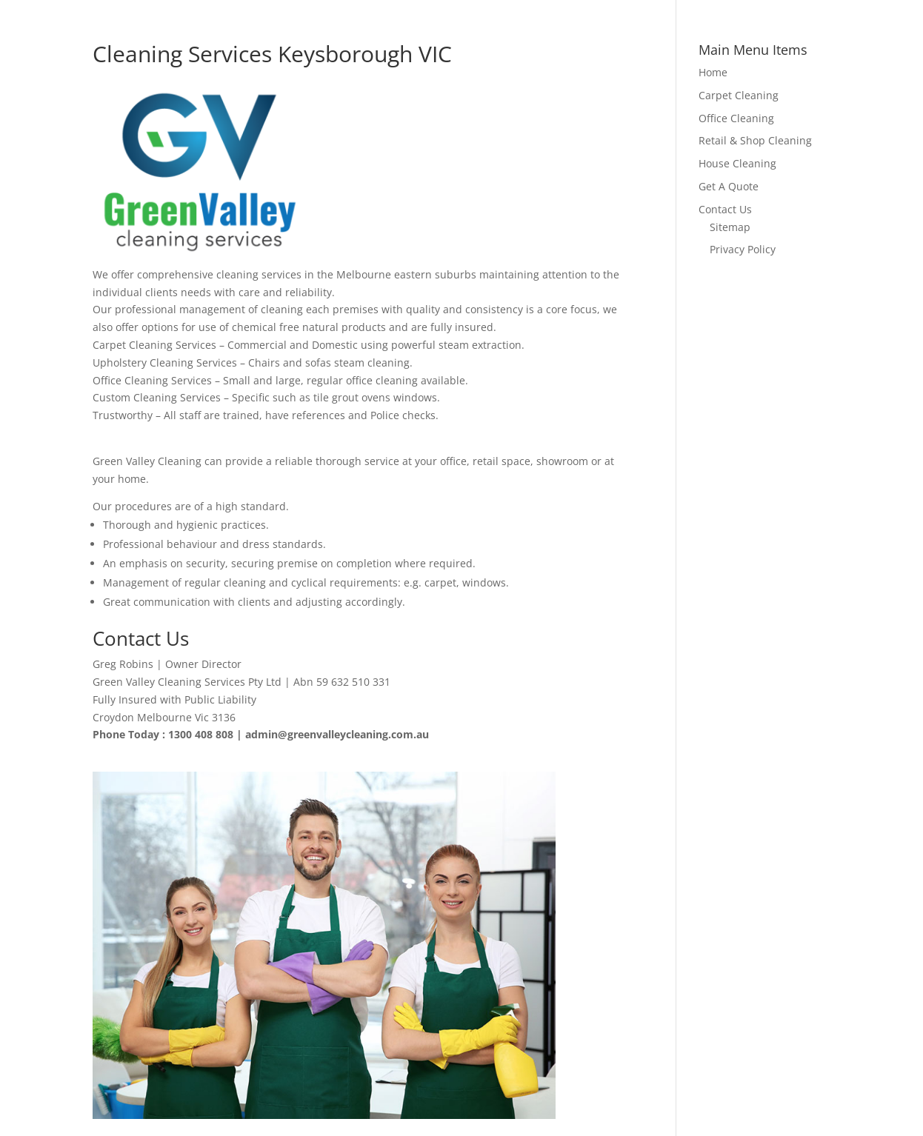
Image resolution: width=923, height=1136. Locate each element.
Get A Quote (729, 186)
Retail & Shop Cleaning (755, 140)
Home (713, 72)
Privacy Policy (743, 249)
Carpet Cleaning (739, 95)
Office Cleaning (736, 118)
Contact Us (725, 209)
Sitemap (730, 227)
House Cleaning (737, 163)
